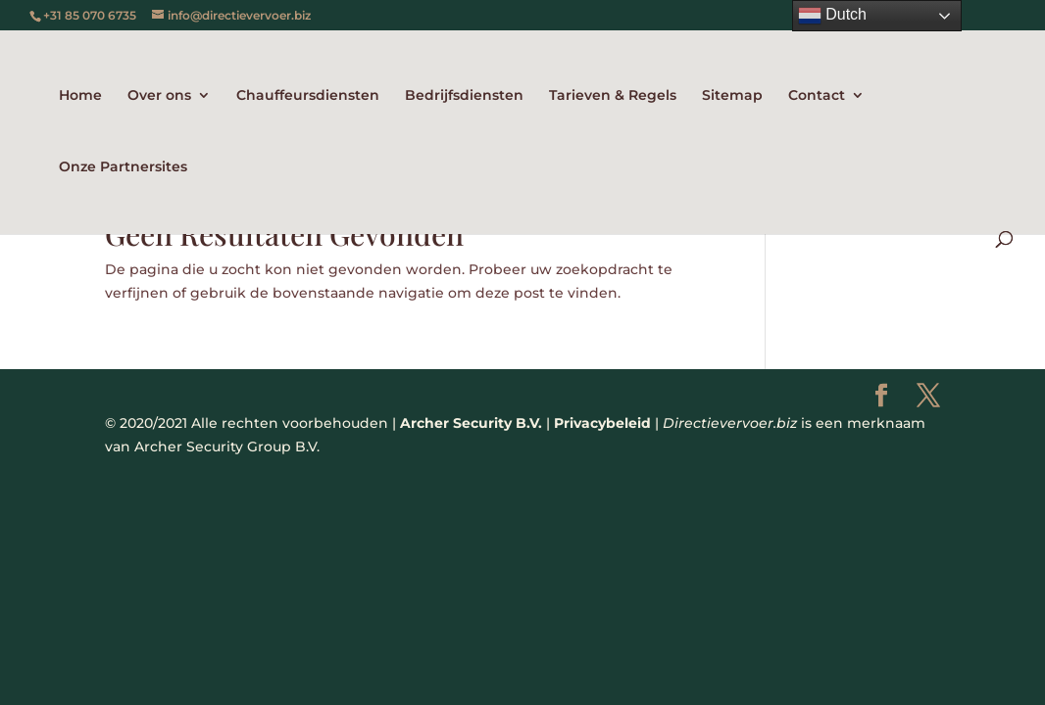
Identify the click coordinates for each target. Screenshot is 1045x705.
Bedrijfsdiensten (464, 96)
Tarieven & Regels (612, 96)
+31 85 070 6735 (89, 15)
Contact (816, 96)
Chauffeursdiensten (307, 96)
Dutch (832, 15)
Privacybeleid (602, 423)
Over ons (159, 96)
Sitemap (732, 96)
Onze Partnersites (123, 167)
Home (80, 96)
